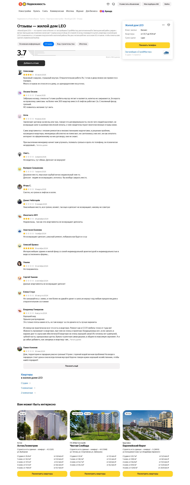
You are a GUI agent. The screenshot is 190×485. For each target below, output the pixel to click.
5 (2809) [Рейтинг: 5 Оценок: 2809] (155, 449)
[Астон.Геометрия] (42, 425)
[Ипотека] (70, 11)
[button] (113, 4)
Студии (24, 383)
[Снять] (45, 11)
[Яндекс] (20, 4)
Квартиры (27, 374)
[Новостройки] (25, 11)
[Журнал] (80, 11)
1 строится (136, 55)
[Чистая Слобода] (95, 425)
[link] (167, 4)
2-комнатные (27, 393)
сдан (143, 38)
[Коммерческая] (57, 11)
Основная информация (29, 44)
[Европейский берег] (148, 425)
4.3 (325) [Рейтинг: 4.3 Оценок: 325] (50, 449)
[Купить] (36, 11)
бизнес (144, 30)
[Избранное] (108, 4)
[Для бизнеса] (92, 11)
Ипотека (83, 44)
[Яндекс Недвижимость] (34, 4)
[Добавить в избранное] (168, 25)
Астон (19, 443)
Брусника (127, 443)
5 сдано (128, 55)
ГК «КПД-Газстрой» (78, 443)
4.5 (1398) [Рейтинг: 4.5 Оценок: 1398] (103, 449)
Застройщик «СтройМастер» (138, 52)
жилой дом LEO (134, 25)
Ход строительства (65, 44)
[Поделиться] (163, 25)
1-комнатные (27, 388)
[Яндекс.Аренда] (105, 11)
